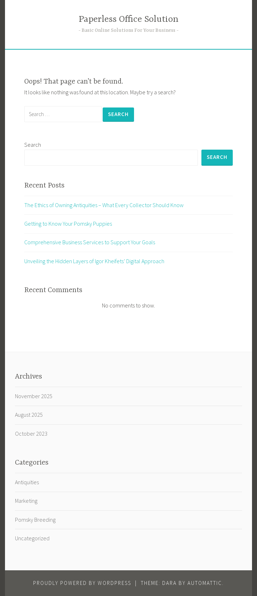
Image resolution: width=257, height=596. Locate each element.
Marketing (26, 500)
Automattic (204, 583)
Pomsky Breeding (35, 519)
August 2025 (29, 414)
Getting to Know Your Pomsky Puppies (68, 223)
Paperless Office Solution (129, 19)
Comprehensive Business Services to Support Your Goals (89, 242)
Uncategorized (32, 538)
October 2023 (31, 433)
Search (32, 144)
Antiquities (27, 482)
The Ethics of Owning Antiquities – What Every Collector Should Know (104, 205)
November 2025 (33, 396)
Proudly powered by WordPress (82, 583)
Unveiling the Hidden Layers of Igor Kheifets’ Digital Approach (94, 261)
